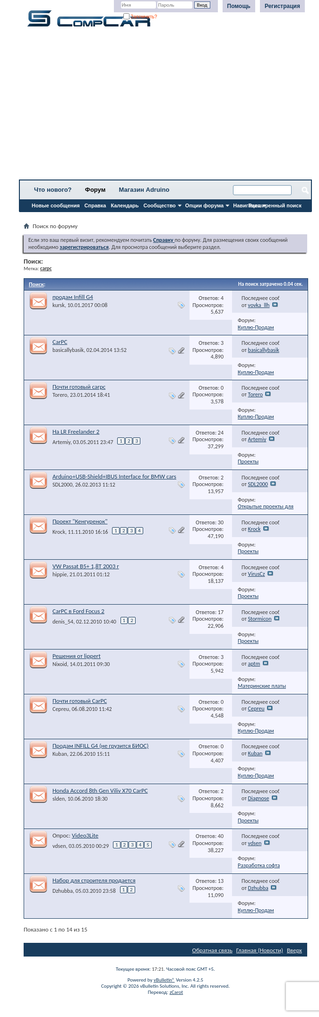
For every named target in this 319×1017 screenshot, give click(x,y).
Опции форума (204, 205)
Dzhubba (62, 891)
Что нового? (53, 189)
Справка (95, 205)
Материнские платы (262, 686)
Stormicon (260, 618)
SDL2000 (62, 484)
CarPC (59, 341)
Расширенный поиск (275, 205)
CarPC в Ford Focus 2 (78, 611)
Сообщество (160, 205)
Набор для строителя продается (94, 880)
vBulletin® (164, 980)
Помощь (238, 6)
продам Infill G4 (72, 296)
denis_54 (62, 621)
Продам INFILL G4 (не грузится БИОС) (100, 745)
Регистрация (282, 6)
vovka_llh (259, 305)
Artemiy (61, 442)
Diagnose (258, 798)
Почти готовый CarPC (79, 700)
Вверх (294, 950)
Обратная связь (212, 950)
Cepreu (60, 709)
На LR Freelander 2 (75, 431)
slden (58, 798)
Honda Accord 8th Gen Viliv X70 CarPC (100, 790)
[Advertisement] (165, 106)
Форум (95, 189)
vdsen (59, 846)
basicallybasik (68, 350)
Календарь (124, 205)
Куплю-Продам (256, 327)
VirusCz (256, 574)
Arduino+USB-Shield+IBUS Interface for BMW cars (114, 476)
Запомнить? (140, 16)
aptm (254, 663)
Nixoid (59, 664)
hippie (59, 574)
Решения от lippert (76, 655)
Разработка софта (259, 865)
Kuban (59, 754)
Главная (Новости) (259, 950)
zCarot (176, 992)
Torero (59, 395)
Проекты (248, 461)
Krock (58, 532)
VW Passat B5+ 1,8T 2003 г (85, 566)
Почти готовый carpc (78, 386)
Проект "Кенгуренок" (79, 521)
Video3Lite (85, 835)
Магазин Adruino (144, 189)
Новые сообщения (56, 205)
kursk (58, 305)
